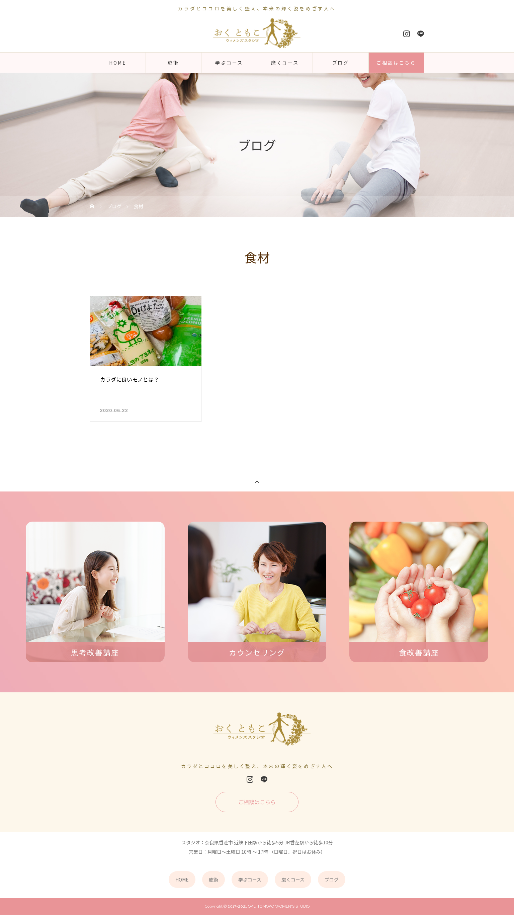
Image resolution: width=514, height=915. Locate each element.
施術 (173, 62)
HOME (117, 62)
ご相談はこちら (396, 62)
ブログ (340, 62)
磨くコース (285, 62)
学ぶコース (229, 62)
